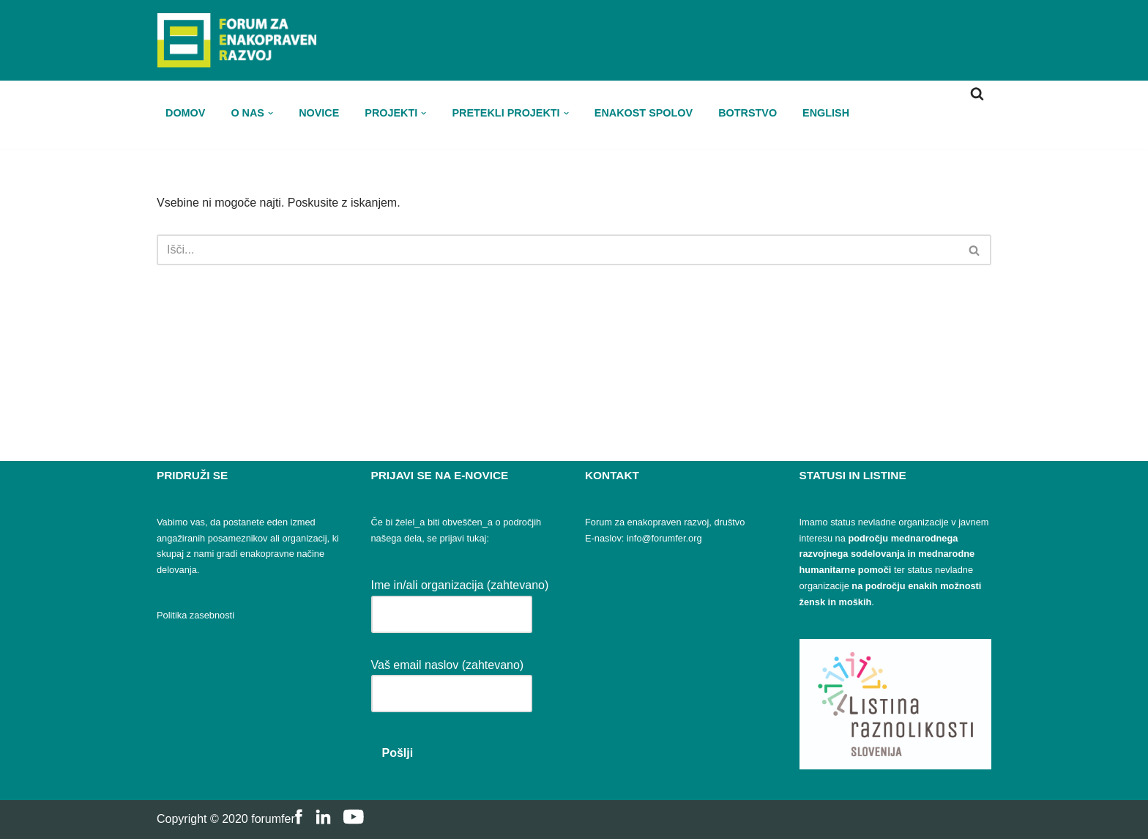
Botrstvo (747, 112)
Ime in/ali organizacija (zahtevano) (460, 599)
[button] (270, 113)
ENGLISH (825, 112)
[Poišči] (977, 93)
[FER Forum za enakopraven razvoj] (236, 40)
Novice (319, 112)
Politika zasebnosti (195, 615)
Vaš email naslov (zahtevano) (451, 679)
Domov (185, 112)
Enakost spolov (643, 112)
